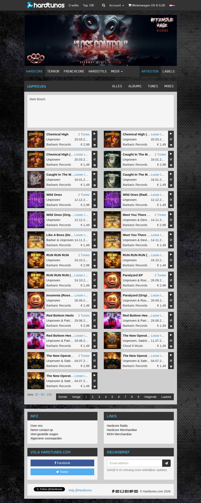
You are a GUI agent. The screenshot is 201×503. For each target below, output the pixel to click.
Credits (74, 5)
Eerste (63, 397)
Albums (135, 86)
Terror (53, 71)
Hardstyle (98, 71)
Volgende (150, 397)
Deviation (147, 220)
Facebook (62, 463)
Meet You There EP (137, 215)
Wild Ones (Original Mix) (64, 215)
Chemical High (57, 134)
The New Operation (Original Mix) (71, 376)
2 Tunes (83, 134)
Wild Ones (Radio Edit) (140, 194)
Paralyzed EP (133, 275)
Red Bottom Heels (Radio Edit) (146, 315)
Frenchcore (74, 71)
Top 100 (88, 5)
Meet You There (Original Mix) (145, 235)
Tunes (153, 86)
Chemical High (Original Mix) (68, 154)
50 (42, 394)
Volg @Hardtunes (80, 490)
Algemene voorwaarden (46, 438)
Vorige (76, 397)
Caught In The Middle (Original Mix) (149, 174)
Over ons (37, 425)
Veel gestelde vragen (44, 434)
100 (49, 394)
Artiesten (150, 71)
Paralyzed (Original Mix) (141, 295)
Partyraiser (72, 320)
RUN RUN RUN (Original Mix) (68, 275)
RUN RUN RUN (57, 255)
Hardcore (34, 71)
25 (36, 394)
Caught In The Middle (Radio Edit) (71, 174)
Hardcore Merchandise (122, 430)
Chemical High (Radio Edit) (143, 134)
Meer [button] (117, 71)
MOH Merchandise (119, 434)
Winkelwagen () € (146, 5)
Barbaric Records (58, 144)
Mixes (169, 86)
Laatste (166, 397)
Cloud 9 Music (133, 345)
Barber (51, 240)
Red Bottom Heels (60, 315)
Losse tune (158, 134)
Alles (117, 86)
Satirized (144, 340)
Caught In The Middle (139, 154)
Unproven (53, 139)
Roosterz (147, 280)
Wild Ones (54, 194)
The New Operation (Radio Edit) (147, 355)
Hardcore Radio (117, 425)
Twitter (62, 472)
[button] (103, 5)
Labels (169, 71)
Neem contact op (42, 430)
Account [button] (117, 5)
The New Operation (137, 335)
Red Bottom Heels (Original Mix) (70, 335)
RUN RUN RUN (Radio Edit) (143, 255)
